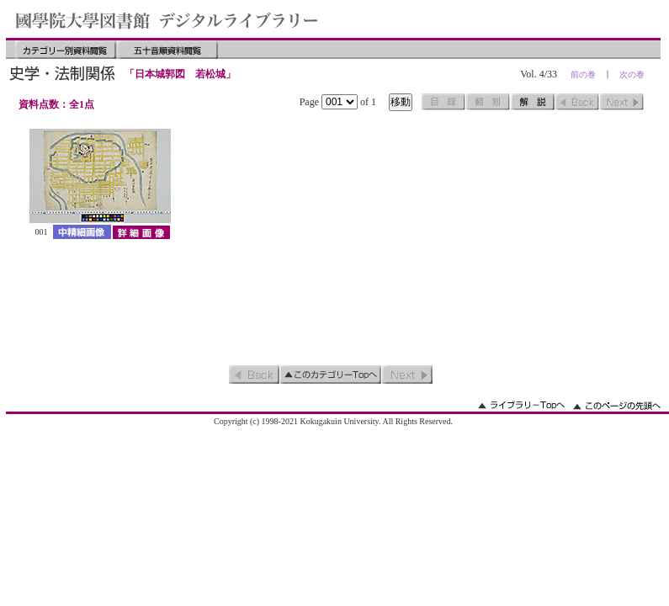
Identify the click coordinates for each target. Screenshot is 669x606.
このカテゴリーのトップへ (330, 374)
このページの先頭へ (617, 405)
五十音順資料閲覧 (167, 49)
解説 (533, 101)
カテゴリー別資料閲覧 (65, 49)
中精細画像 (82, 232)
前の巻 (583, 74)
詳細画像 (141, 232)
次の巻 (632, 74)
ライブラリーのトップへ (521, 405)
